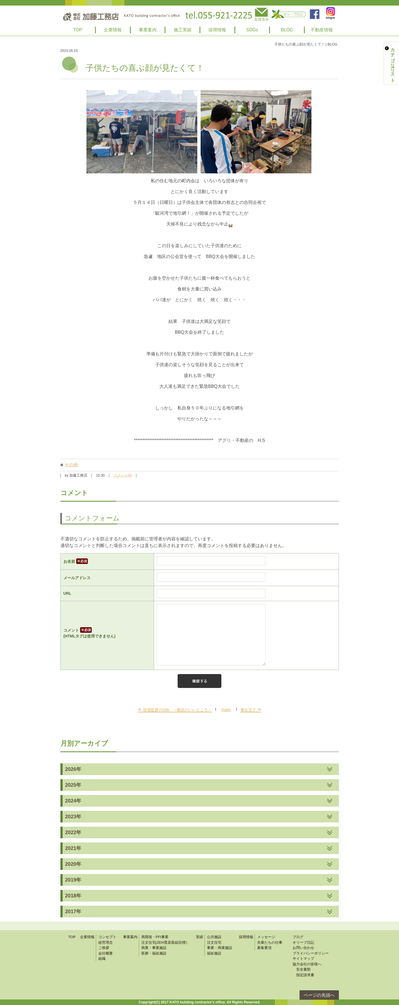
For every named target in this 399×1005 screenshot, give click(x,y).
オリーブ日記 (303, 942)
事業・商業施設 (219, 948)
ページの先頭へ (319, 995)
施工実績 (182, 29)
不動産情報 (322, 29)
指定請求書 (303, 975)
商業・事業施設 (154, 948)
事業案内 (148, 29)
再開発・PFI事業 (154, 937)
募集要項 (264, 948)
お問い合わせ (303, 948)
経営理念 (105, 942)
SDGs (252, 29)
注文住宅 (214, 942)
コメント (107, 633)
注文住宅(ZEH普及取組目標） (165, 942)
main (226, 709)
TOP (77, 29)
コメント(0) (122, 475)
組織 (102, 958)
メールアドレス (77, 578)
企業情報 (113, 29)
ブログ (298, 937)
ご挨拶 (103, 948)
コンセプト (107, 937)
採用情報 (217, 29)
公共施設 (214, 937)
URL (67, 593)
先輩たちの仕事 (269, 942)
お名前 (75, 561)
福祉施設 (214, 953)
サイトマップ (303, 958)
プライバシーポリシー (311, 953)
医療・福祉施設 (154, 953)
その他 (71, 464)
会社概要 (105, 953)
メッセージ (266, 937)
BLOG (287, 29)
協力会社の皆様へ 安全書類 (307, 967)
